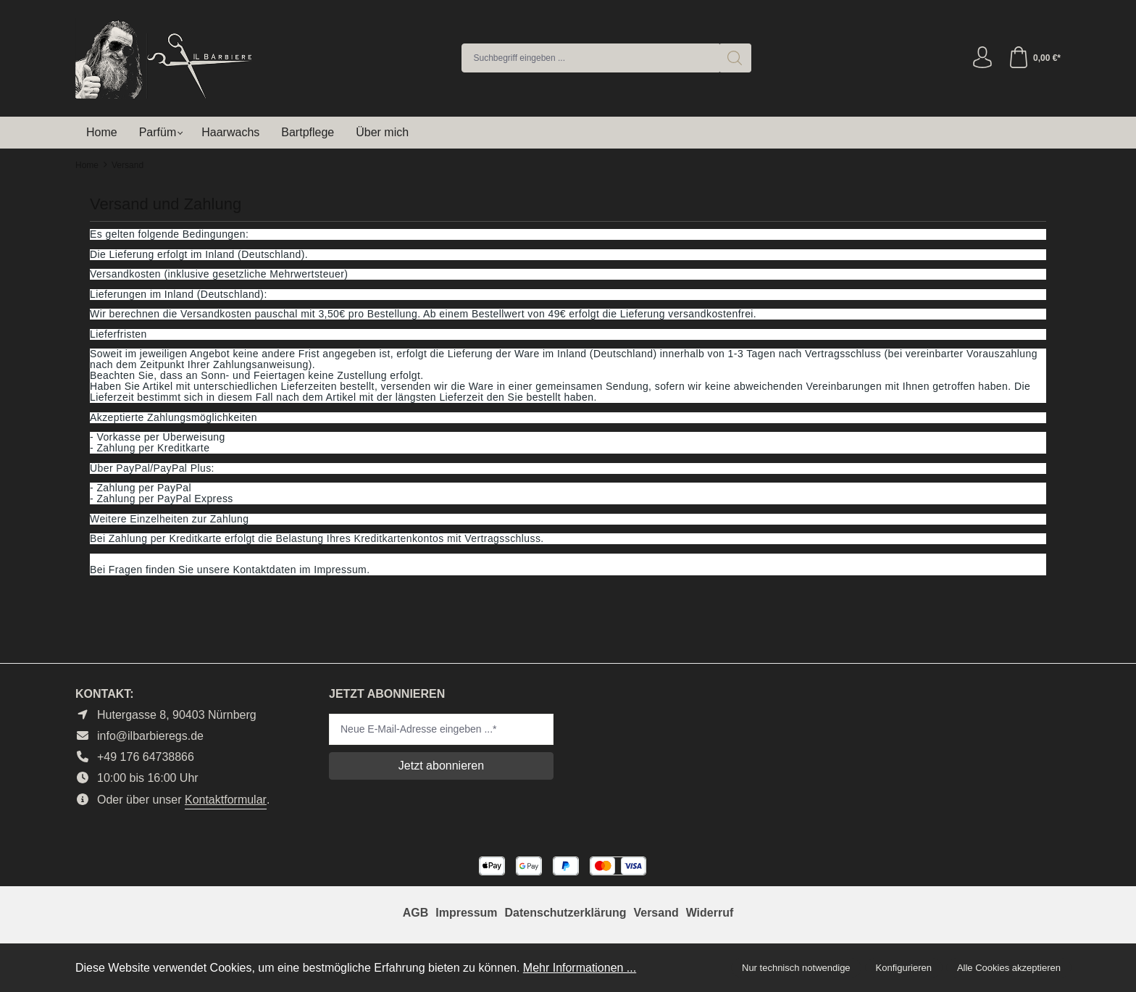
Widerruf (710, 912)
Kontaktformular (226, 799)
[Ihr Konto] (982, 58)
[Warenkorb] (1034, 58)
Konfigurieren (904, 967)
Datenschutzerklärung (565, 912)
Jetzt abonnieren (441, 765)
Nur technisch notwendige (796, 967)
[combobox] (590, 57)
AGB (416, 912)
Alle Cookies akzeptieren (1009, 967)
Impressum (466, 912)
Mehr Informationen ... (580, 968)
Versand (656, 912)
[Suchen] (735, 57)
